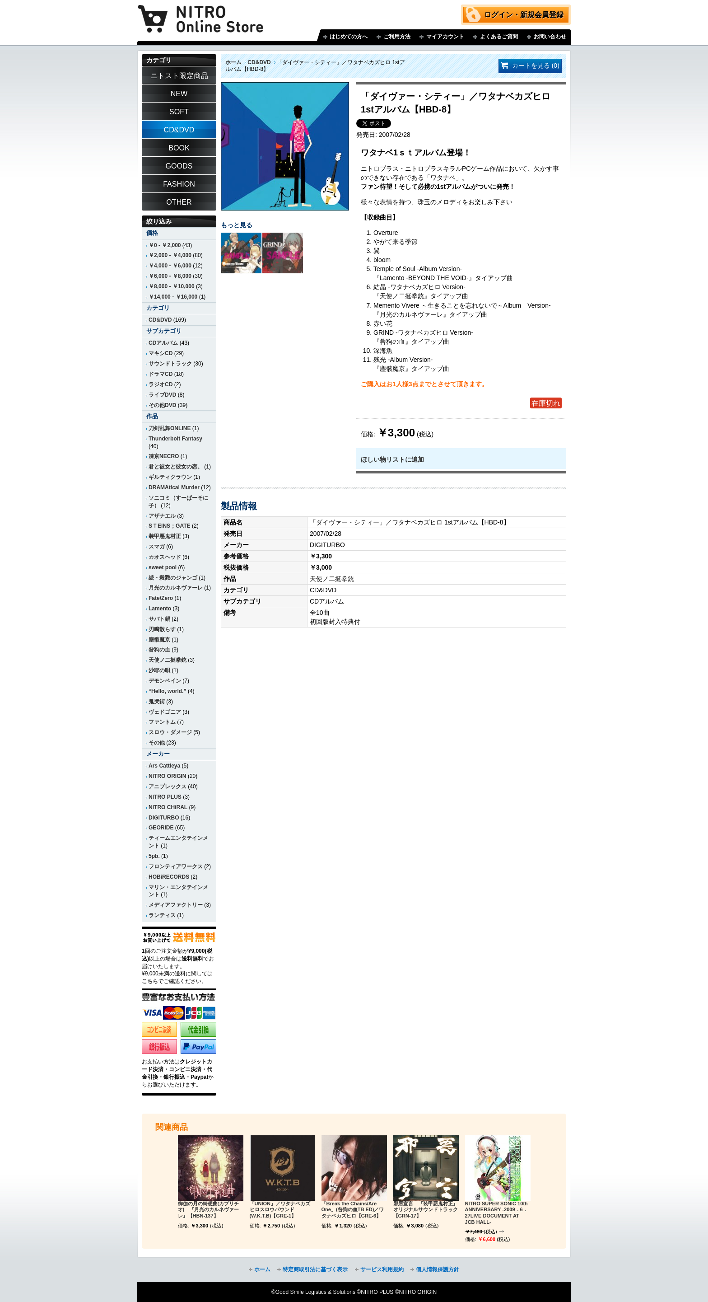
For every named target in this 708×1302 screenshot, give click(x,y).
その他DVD (162, 405)
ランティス (162, 915)
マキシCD (160, 353)
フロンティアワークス (176, 866)
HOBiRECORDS (169, 877)
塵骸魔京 (159, 640)
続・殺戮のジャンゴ (173, 578)
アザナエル (162, 516)
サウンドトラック (170, 364)
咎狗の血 (159, 649)
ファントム (162, 722)
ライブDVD (162, 395)
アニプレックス (167, 786)
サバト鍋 (159, 619)
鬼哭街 (157, 701)
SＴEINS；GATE (170, 526)
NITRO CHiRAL (168, 807)
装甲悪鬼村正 (165, 536)
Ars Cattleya (164, 766)
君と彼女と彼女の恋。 (176, 467)
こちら (150, 981)
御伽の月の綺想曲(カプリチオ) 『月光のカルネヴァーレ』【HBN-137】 (208, 1210)
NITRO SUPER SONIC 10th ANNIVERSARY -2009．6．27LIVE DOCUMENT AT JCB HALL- (496, 1213)
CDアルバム (163, 343)
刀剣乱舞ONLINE (170, 428)
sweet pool (163, 567)
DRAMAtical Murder (174, 487)
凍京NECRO (164, 456)
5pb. (154, 856)
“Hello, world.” (167, 691)
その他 (157, 743)
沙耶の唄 (159, 670)
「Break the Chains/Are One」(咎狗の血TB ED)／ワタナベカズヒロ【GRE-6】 (352, 1210)
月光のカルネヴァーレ (176, 588)
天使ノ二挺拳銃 (167, 660)
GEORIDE (161, 827)
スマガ (157, 546)
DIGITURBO (164, 818)
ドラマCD (160, 374)
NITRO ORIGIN (167, 776)
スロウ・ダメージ (170, 732)
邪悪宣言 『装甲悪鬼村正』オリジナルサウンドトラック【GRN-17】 (425, 1210)
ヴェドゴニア (165, 712)
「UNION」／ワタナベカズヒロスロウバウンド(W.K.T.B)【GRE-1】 (280, 1210)
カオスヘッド (165, 557)
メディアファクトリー (176, 905)
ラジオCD (160, 384)
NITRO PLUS (165, 797)
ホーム (233, 62)
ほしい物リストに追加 (392, 459)
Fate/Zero (161, 598)
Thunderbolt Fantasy (175, 439)
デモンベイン (165, 681)
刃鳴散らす (162, 629)
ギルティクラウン (170, 477)
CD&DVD (258, 62)
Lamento (160, 608)
